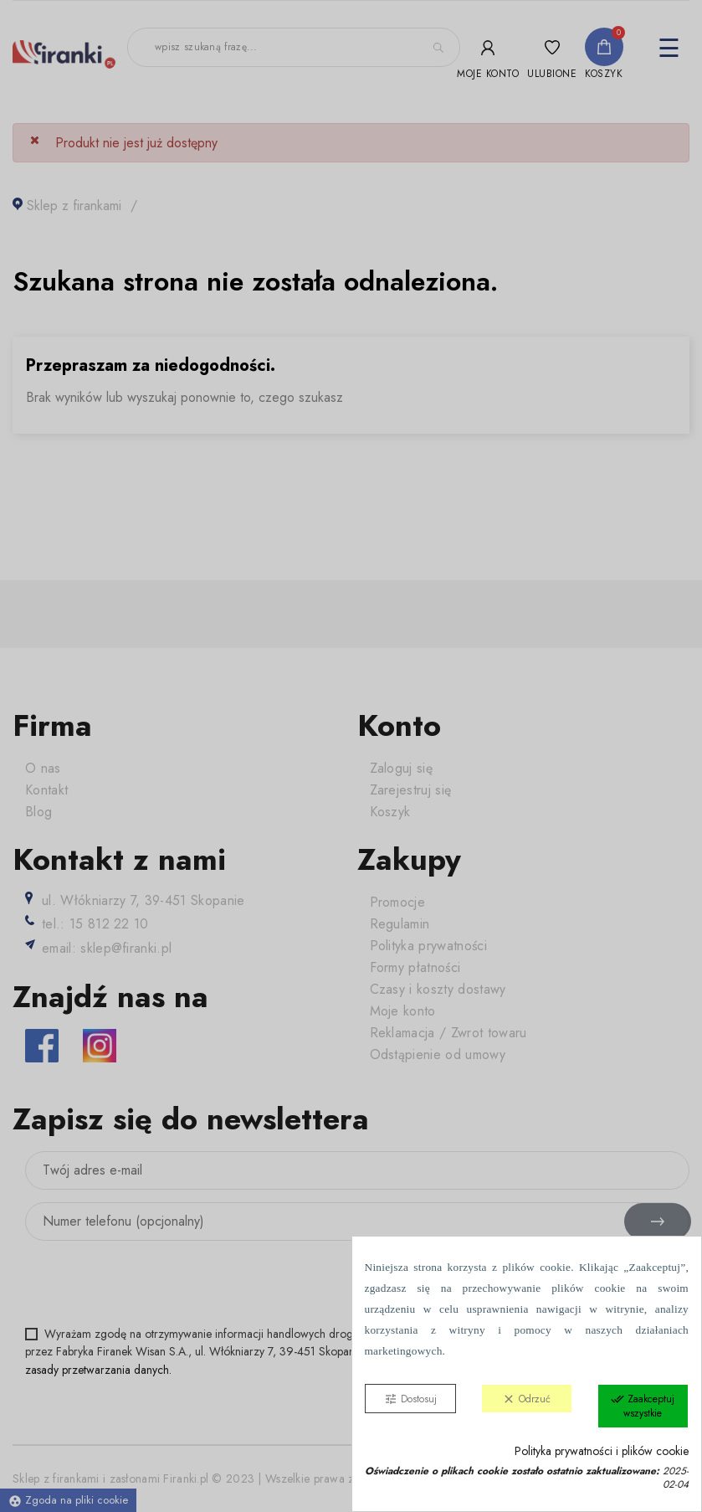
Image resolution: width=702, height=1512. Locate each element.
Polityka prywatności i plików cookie (602, 1451)
